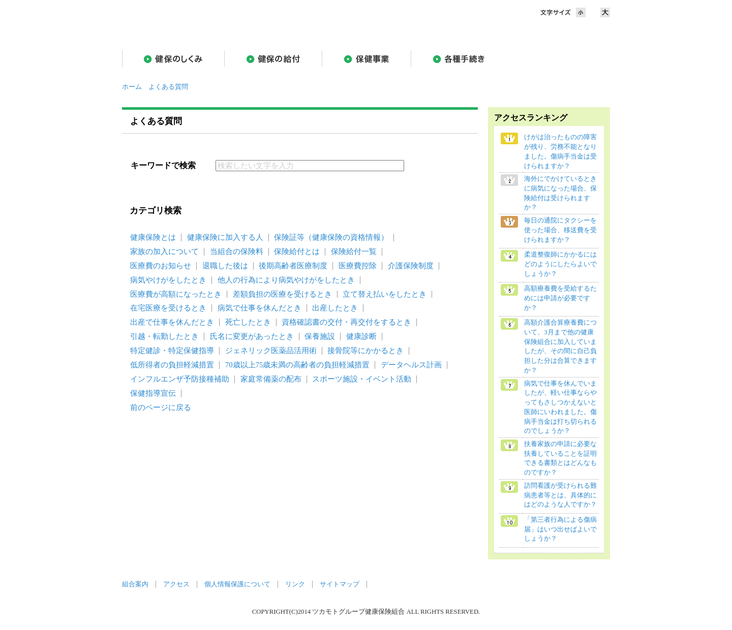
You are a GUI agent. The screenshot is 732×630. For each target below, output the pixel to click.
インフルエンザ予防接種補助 (179, 379)
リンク (295, 584)
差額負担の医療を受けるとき (282, 294)
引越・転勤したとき (164, 336)
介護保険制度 (411, 266)
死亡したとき (248, 322)
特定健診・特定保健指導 (172, 350)
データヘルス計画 (411, 365)
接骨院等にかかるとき (365, 350)
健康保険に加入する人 (225, 237)
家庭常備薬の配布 (270, 379)
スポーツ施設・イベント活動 (361, 379)
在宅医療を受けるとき (168, 308)
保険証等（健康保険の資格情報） (331, 237)
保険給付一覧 (354, 251)
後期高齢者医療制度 (293, 266)
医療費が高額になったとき (176, 294)
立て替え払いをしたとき (384, 294)
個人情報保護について (237, 584)
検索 (431, 166)
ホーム (132, 86)
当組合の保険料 (236, 251)
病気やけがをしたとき (168, 280)
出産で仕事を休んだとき (172, 322)
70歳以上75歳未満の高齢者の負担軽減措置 (297, 365)
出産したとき (335, 308)
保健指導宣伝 (153, 393)
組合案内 (135, 584)
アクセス (176, 584)
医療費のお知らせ (160, 266)
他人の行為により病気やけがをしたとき (286, 280)
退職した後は (225, 266)
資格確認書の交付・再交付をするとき (346, 322)
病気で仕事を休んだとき (259, 308)
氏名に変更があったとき (252, 336)
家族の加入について (164, 251)
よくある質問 (168, 86)
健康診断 (361, 336)
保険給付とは (297, 251)
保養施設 (319, 336)
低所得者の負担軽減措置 (172, 365)
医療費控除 (358, 266)
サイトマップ (339, 584)
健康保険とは (153, 237)
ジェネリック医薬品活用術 (271, 350)
